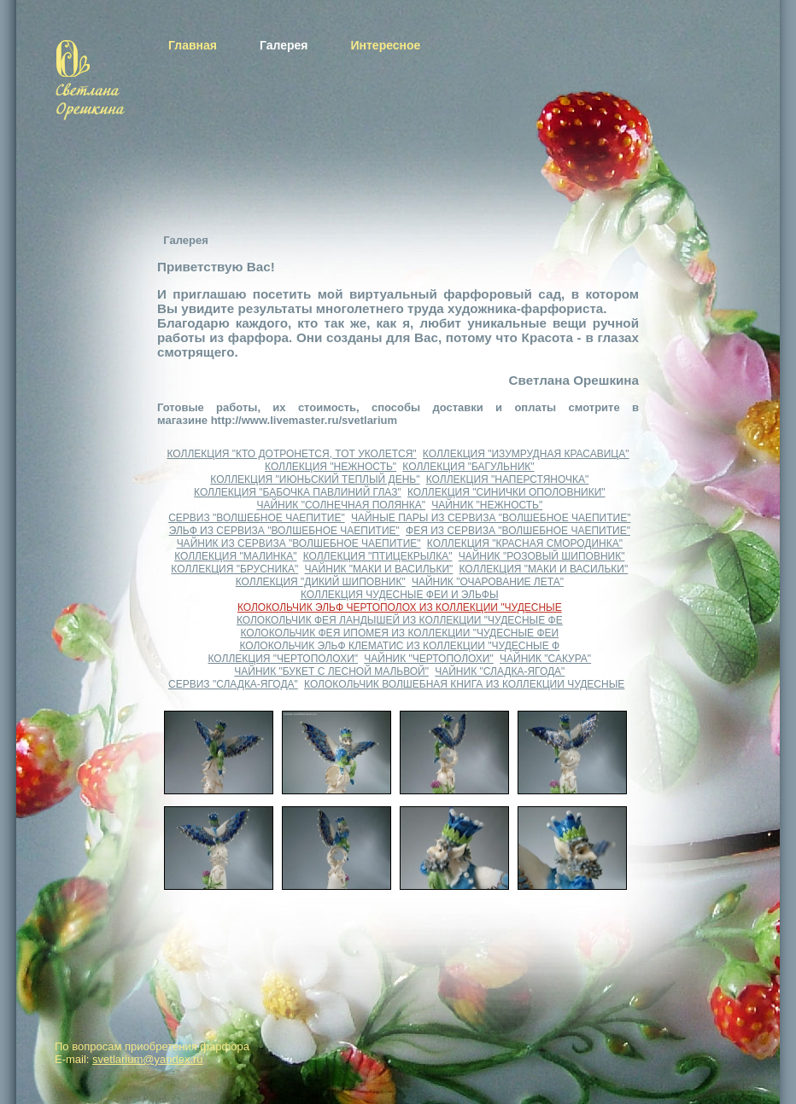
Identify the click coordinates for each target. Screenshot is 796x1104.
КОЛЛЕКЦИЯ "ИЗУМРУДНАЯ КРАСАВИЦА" (526, 454)
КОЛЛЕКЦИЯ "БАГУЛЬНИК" (468, 467)
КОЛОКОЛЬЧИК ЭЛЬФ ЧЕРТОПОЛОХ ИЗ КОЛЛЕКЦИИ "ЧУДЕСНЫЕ (399, 607)
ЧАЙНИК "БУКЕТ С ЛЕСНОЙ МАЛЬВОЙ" (331, 671)
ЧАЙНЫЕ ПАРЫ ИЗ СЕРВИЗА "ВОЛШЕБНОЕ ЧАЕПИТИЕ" (491, 518)
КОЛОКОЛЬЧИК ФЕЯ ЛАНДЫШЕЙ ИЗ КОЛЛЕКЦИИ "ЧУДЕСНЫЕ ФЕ (400, 620)
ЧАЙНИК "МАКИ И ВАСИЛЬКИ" (379, 569)
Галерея (284, 45)
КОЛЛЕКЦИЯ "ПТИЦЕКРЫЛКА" (378, 556)
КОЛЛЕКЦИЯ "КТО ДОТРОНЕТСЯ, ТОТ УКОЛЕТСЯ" (291, 454)
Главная (192, 45)
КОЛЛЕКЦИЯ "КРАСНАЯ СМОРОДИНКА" (525, 543)
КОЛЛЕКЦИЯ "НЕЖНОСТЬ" (330, 467)
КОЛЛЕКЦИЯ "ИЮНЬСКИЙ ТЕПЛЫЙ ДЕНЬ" (314, 479)
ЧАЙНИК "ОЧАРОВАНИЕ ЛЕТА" (488, 582)
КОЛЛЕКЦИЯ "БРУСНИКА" (234, 569)
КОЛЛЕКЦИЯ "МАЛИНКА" (235, 556)
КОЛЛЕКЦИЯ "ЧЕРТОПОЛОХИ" (283, 659)
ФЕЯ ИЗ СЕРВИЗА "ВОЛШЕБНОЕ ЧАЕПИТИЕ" (518, 531)
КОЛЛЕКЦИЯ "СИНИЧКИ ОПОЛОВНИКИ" (506, 492)
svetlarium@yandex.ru (147, 1059)
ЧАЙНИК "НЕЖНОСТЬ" (486, 505)
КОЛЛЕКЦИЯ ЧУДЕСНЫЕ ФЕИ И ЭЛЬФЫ (400, 595)
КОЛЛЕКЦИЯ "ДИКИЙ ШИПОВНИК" (321, 582)
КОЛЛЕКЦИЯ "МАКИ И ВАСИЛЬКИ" (544, 569)
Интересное (385, 45)
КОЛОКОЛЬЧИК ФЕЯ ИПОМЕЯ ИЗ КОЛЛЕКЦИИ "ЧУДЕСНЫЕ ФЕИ (399, 633)
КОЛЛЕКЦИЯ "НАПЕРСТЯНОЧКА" (507, 479)
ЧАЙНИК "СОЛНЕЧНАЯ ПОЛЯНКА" (340, 505)
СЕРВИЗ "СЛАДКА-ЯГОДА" (233, 684)
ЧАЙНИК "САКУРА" (545, 659)
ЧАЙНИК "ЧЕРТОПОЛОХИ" (428, 659)
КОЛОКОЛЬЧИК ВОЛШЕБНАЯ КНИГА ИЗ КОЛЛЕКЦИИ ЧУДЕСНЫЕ (464, 684)
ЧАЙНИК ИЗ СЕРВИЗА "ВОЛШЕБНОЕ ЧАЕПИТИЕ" (299, 543)
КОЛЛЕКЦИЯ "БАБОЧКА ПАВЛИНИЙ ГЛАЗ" (297, 492)
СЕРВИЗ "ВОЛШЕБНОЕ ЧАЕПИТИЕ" (256, 518)
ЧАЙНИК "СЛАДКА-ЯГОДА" (500, 671)
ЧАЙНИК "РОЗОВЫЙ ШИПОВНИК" (542, 556)
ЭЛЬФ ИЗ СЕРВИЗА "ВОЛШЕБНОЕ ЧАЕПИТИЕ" (284, 531)
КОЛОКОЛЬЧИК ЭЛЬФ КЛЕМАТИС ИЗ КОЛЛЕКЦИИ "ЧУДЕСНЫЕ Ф (399, 646)
